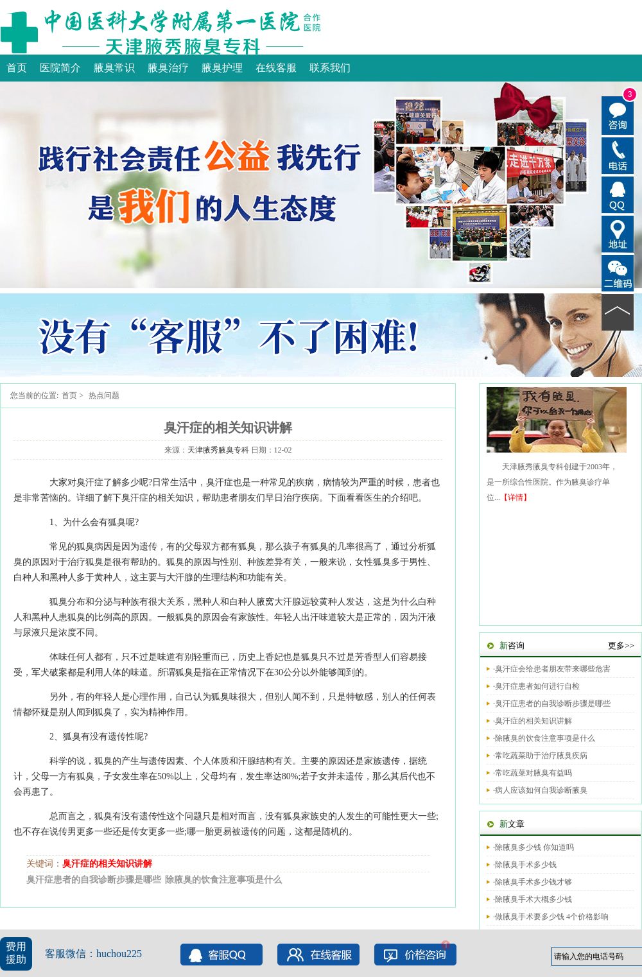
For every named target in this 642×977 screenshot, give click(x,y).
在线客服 (276, 67)
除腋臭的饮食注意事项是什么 (223, 880)
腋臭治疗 (168, 67)
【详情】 (515, 497)
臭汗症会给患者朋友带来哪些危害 (553, 668)
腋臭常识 (114, 67)
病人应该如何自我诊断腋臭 (541, 790)
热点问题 (104, 395)
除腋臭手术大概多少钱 (533, 899)
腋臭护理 (222, 67)
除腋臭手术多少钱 (526, 864)
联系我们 (330, 67)
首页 (16, 67)
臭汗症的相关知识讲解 (107, 864)
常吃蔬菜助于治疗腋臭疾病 (541, 755)
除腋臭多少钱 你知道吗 (534, 847)
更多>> (621, 645)
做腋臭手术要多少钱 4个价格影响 (552, 916)
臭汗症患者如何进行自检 (537, 686)
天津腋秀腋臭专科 (218, 449)
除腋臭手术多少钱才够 (533, 882)
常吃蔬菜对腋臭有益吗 (533, 772)
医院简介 (60, 67)
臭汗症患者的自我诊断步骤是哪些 (93, 880)
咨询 (512, 645)
